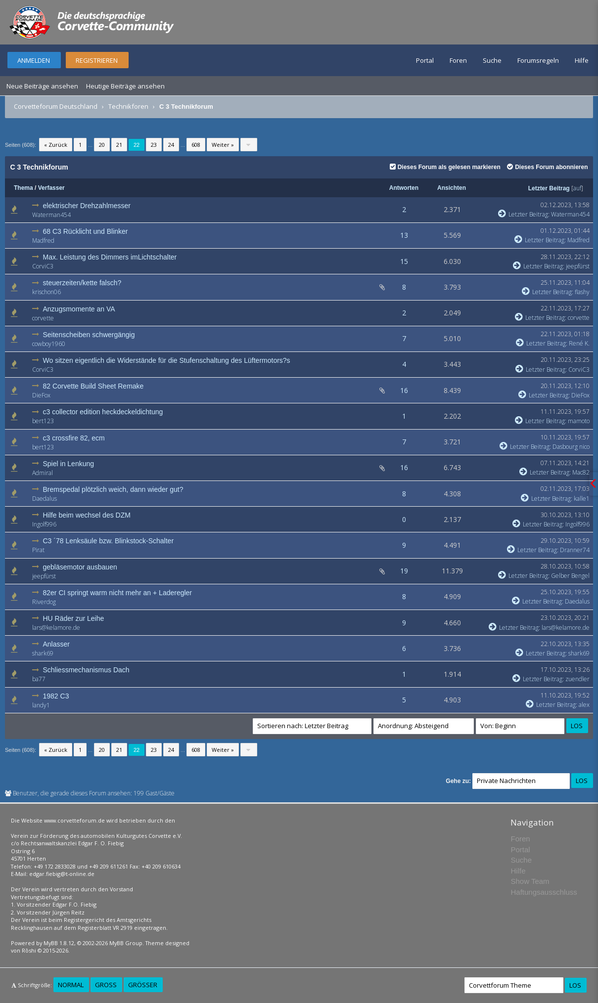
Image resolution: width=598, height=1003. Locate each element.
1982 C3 (56, 696)
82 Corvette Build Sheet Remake (93, 386)
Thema (23, 187)
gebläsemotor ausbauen (80, 567)
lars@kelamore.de (56, 627)
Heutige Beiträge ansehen (125, 86)
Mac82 (581, 472)
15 (404, 261)
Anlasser (56, 644)
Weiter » (223, 144)
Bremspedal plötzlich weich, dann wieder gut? (113, 489)
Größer (142, 984)
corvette (43, 318)
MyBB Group (125, 943)
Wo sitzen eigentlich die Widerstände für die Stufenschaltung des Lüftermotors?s (166, 360)
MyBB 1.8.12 (59, 943)
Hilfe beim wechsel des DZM (87, 515)
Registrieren (97, 60)
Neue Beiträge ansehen (42, 86)
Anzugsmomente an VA (79, 309)
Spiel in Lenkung (68, 464)
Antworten (403, 187)
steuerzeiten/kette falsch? (82, 283)
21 (119, 144)
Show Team (529, 881)
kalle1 (582, 498)
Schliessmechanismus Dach (86, 670)
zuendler (577, 679)
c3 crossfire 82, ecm (74, 438)
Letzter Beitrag (549, 188)
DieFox (41, 395)
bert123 (43, 421)
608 (195, 144)
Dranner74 (575, 550)
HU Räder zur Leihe (73, 618)
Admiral (42, 473)
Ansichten (451, 187)
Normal (71, 984)
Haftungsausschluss (543, 892)
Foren (458, 60)
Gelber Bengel (570, 575)
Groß (106, 984)
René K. (579, 343)
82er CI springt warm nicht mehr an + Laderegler (117, 593)
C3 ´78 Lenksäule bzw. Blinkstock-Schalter (108, 541)
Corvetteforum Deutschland (55, 106)
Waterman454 (51, 215)
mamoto (579, 421)
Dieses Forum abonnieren (547, 167)
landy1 (41, 705)
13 (404, 235)
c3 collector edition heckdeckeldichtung (103, 412)
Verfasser (51, 187)
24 (171, 144)
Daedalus (44, 498)
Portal (425, 60)
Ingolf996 (44, 524)
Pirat (38, 550)
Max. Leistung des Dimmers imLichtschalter (110, 257)
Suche (492, 60)
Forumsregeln (538, 60)
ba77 (39, 679)
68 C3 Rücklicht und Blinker (85, 231)
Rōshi (29, 950)
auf (577, 188)
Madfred (43, 240)
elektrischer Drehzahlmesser (87, 206)
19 (404, 570)
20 (102, 144)
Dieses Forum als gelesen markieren (445, 167)
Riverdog (44, 602)
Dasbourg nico (571, 446)
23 (154, 144)
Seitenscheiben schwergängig (89, 335)
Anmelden (33, 60)
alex (584, 704)
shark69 (42, 653)
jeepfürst (578, 266)
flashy (582, 292)
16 (404, 390)
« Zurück (55, 144)
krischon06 (46, 292)
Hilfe (582, 60)
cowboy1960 (48, 344)
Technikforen (128, 106)
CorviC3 (42, 266)
